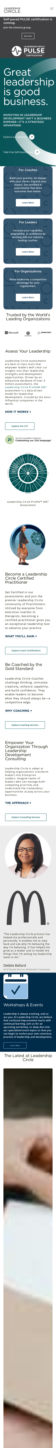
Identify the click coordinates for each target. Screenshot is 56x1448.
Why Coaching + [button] (18, 710)
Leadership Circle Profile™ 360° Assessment (28, 503)
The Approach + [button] (18, 803)
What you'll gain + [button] (21, 636)
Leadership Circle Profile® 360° (26, 387)
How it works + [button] (18, 411)
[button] (28, 36)
